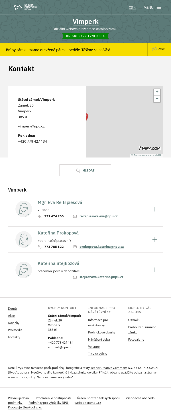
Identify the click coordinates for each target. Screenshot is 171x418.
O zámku (134, 320)
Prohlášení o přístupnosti (55, 398)
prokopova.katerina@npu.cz (101, 247)
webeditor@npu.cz (105, 403)
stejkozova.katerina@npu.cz (101, 277)
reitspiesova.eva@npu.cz (98, 216)
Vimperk (86, 21)
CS (132, 7)
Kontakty (14, 337)
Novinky (13, 323)
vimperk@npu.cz (59, 347)
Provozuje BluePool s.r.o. (25, 408)
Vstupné (94, 347)
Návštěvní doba (99, 340)
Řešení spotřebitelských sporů (101, 398)
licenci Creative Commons (108, 368)
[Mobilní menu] (153, 7)
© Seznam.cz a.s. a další (146, 156)
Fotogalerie (136, 340)
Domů (12, 309)
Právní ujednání (19, 398)
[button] (157, 92)
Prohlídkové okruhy (101, 333)
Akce (11, 316)
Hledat (85, 171)
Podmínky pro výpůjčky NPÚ (64, 403)
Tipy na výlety (97, 354)
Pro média (15, 330)
